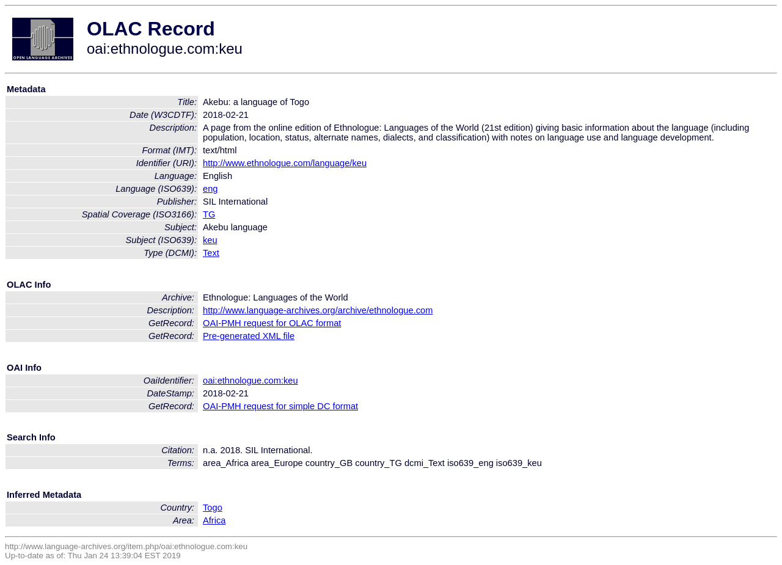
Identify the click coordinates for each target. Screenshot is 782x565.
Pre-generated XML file (248, 336)
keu (210, 240)
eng (210, 189)
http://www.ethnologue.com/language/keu (285, 163)
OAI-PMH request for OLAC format (272, 323)
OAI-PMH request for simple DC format (280, 406)
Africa (214, 520)
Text (211, 253)
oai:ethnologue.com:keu (250, 380)
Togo (212, 507)
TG (209, 214)
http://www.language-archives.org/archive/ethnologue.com (318, 310)
